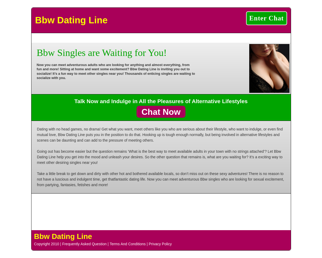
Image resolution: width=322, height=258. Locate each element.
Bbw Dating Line (71, 20)
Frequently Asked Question (84, 244)
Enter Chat (266, 18)
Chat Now (161, 111)
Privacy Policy (160, 244)
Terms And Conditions (128, 244)
